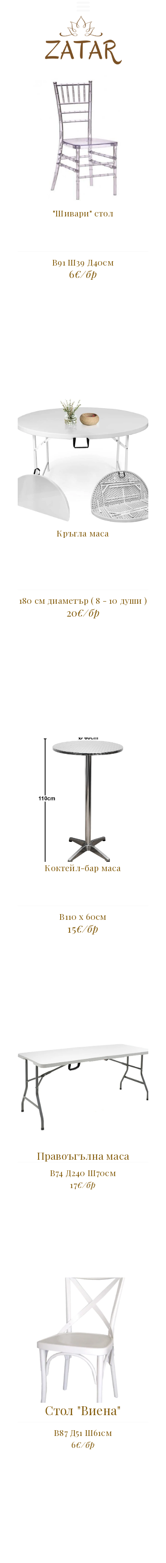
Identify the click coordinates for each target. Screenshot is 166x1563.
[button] (83, 6)
